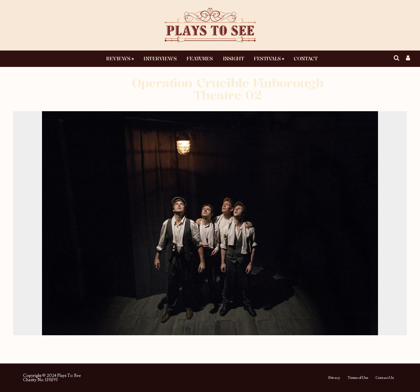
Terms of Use (357, 378)
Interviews (160, 58)
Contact (305, 58)
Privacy (334, 378)
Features (199, 58)
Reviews (118, 58)
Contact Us (384, 378)
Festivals (267, 58)
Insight (233, 58)
